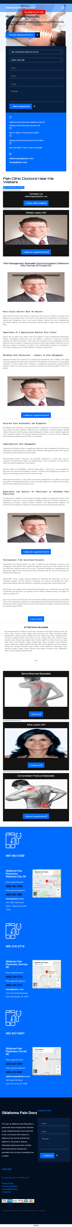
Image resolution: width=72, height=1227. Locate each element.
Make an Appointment (25, 106)
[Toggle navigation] (63, 7)
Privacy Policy (7, 1183)
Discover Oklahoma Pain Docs (24, 35)
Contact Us (35, 765)
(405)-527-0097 (14, 1064)
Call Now (35, 714)
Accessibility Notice (9, 1189)
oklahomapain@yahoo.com (36, 196)
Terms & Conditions (10, 1186)
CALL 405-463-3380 (33, 12)
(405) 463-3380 (14, 894)
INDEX (36, 1226)
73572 (36, 660)
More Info (35, 619)
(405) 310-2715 (14, 985)
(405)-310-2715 (14, 976)
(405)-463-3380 (35, 203)
